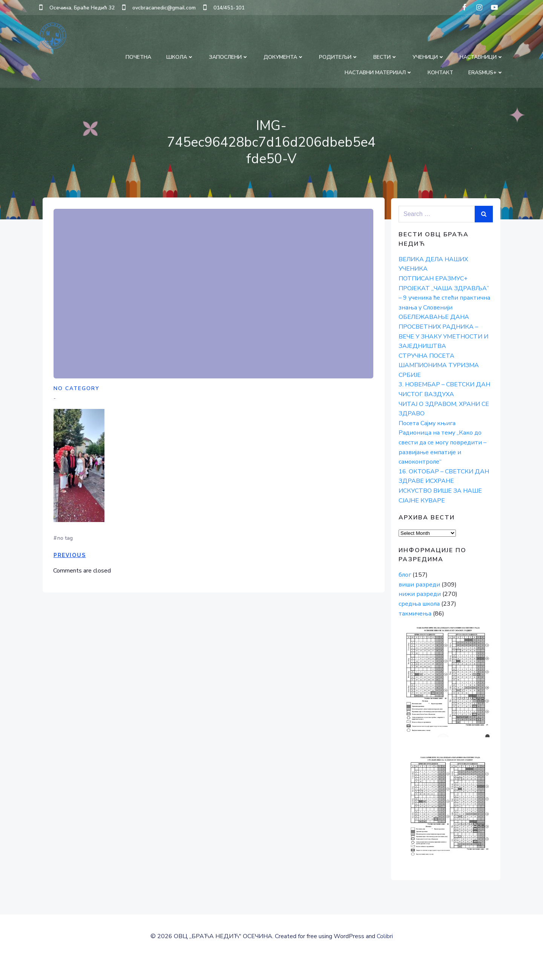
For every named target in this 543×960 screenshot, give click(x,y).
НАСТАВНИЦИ (482, 56)
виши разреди (419, 584)
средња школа (418, 604)
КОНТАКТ (441, 72)
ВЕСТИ (386, 56)
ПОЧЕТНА (139, 56)
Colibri (385, 938)
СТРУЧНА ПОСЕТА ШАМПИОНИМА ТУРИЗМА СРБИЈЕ (438, 365)
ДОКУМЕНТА (284, 56)
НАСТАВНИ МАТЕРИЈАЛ (379, 72)
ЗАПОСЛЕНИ (229, 56)
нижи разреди (419, 594)
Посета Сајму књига (426, 423)
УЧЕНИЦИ (429, 56)
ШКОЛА (180, 56)
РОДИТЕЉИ (339, 56)
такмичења (414, 613)
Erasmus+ (486, 72)
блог (404, 575)
